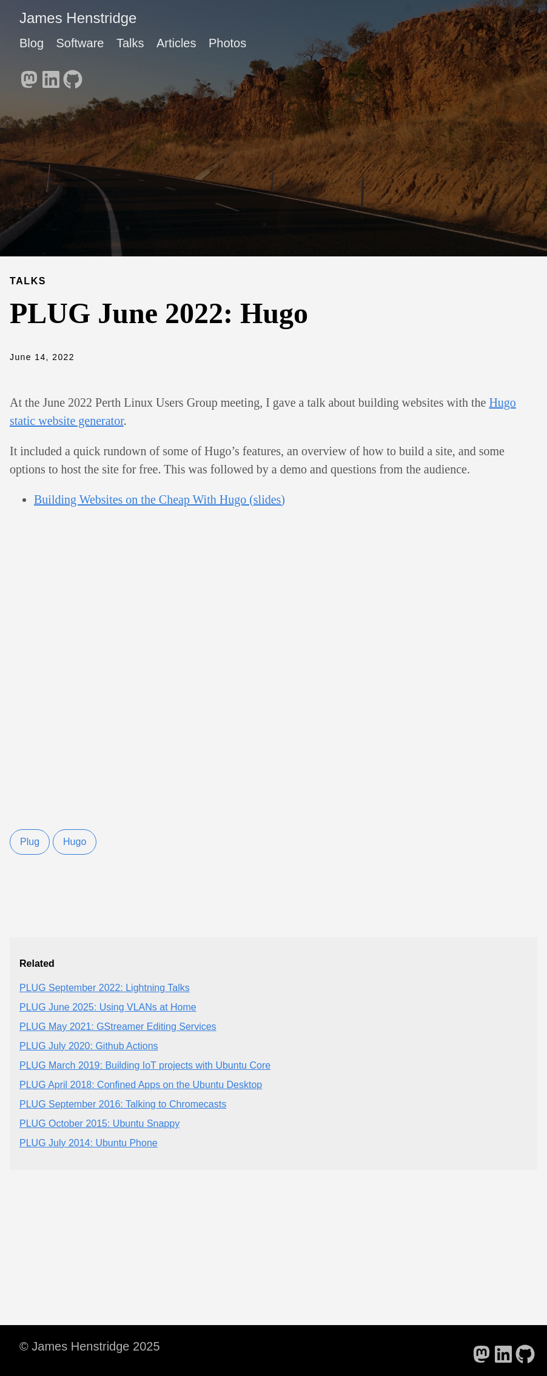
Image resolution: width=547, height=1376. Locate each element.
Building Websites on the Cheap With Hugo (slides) (159, 499)
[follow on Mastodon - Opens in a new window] (29, 76)
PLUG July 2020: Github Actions (88, 1046)
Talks (130, 43)
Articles (176, 43)
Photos (227, 43)
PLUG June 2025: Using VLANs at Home (107, 1007)
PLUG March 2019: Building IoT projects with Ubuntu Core (144, 1065)
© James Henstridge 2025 (89, 1346)
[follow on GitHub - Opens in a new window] (72, 76)
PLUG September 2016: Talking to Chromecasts (122, 1104)
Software (80, 43)
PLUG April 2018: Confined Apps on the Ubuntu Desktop (140, 1085)
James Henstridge (77, 18)
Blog (31, 43)
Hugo (74, 842)
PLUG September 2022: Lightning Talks (104, 988)
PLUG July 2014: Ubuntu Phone (88, 1143)
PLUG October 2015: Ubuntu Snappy (99, 1123)
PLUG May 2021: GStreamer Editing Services (117, 1026)
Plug (29, 842)
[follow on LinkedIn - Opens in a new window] (51, 76)
